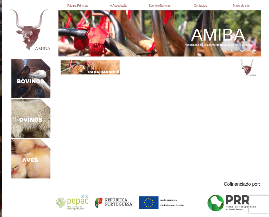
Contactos (200, 5)
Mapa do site (241, 5)
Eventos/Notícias (159, 5)
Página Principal (77, 5)
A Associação (118, 5)
